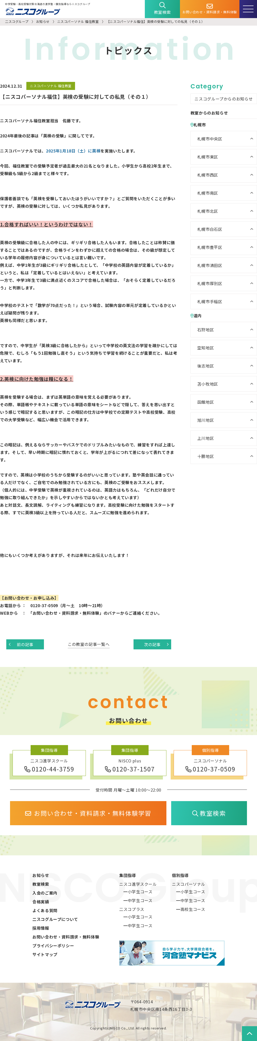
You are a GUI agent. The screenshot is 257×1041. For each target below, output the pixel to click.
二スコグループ (17, 21)
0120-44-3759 (49, 768)
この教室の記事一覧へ (88, 644)
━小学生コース (137, 892)
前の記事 (21, 644)
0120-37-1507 (130, 768)
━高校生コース (190, 909)
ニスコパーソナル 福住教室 (78, 21)
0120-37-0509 (210, 768)
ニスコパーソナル (188, 884)
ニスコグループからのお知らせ (224, 99)
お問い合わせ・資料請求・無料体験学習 (88, 813)
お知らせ (43, 21)
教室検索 (162, 8)
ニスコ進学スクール (138, 884)
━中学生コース (137, 900)
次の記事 (156, 644)
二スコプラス (131, 909)
